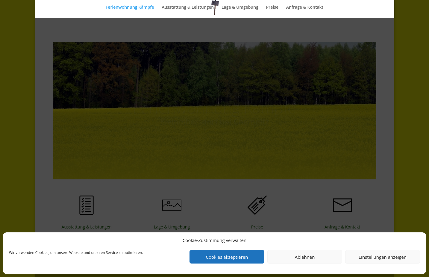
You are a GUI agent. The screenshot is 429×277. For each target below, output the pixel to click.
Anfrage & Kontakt (304, 7)
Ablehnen (305, 257)
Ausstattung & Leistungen (188, 7)
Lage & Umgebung (240, 7)
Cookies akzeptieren (227, 257)
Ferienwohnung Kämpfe (130, 7)
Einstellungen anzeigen (383, 257)
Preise (272, 7)
